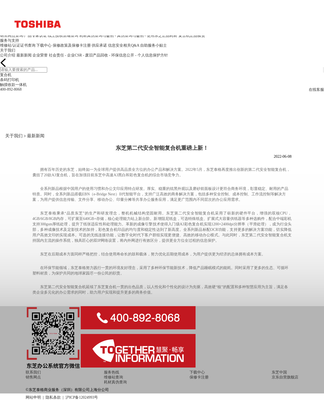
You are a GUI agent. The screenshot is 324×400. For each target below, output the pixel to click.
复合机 (5, 75)
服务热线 (111, 372)
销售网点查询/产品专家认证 (23, 36)
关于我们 (7, 50)
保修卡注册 (199, 377)
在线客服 (316, 90)
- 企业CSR (73, 55)
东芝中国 (279, 372)
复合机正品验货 (191, 36)
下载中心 (44, 45)
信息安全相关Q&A (123, 45)
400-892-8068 (11, 89)
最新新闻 (24, 55)
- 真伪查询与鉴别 (129, 36)
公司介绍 (7, 55)
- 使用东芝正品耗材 (161, 36)
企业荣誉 (40, 55)
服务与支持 (9, 40)
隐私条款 (53, 397)
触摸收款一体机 (13, 85)
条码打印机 (9, 80)
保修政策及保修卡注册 (72, 45)
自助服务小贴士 (153, 45)
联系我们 (33, 372)
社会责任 (56, 55)
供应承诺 (99, 45)
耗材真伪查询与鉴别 (96, 36)
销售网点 (33, 377)
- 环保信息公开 (121, 55)
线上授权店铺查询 (63, 36)
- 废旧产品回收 (95, 55)
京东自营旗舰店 (285, 377)
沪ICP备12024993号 (81, 397)
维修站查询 (113, 377)
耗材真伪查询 (115, 382)
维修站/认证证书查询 (17, 45)
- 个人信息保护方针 (151, 55)
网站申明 (33, 397)
